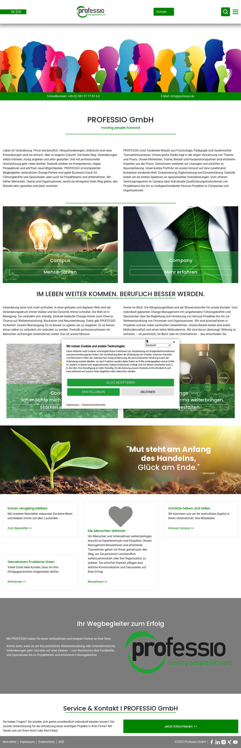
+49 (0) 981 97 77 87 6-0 (84, 96)
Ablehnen (147, 392)
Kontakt (161, 11)
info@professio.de (182, 96)
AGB (61, 742)
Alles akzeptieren (120, 382)
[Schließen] (174, 342)
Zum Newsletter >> (20, 528)
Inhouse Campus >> (181, 528)
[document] (120, 361)
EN (19, 11)
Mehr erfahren (60, 272)
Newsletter (9, 742)
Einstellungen (93, 392)
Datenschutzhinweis (93, 404)
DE (13, 11)
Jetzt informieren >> (180, 726)
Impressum (27, 742)
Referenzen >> (17, 581)
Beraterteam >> (97, 581)
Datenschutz (46, 742)
